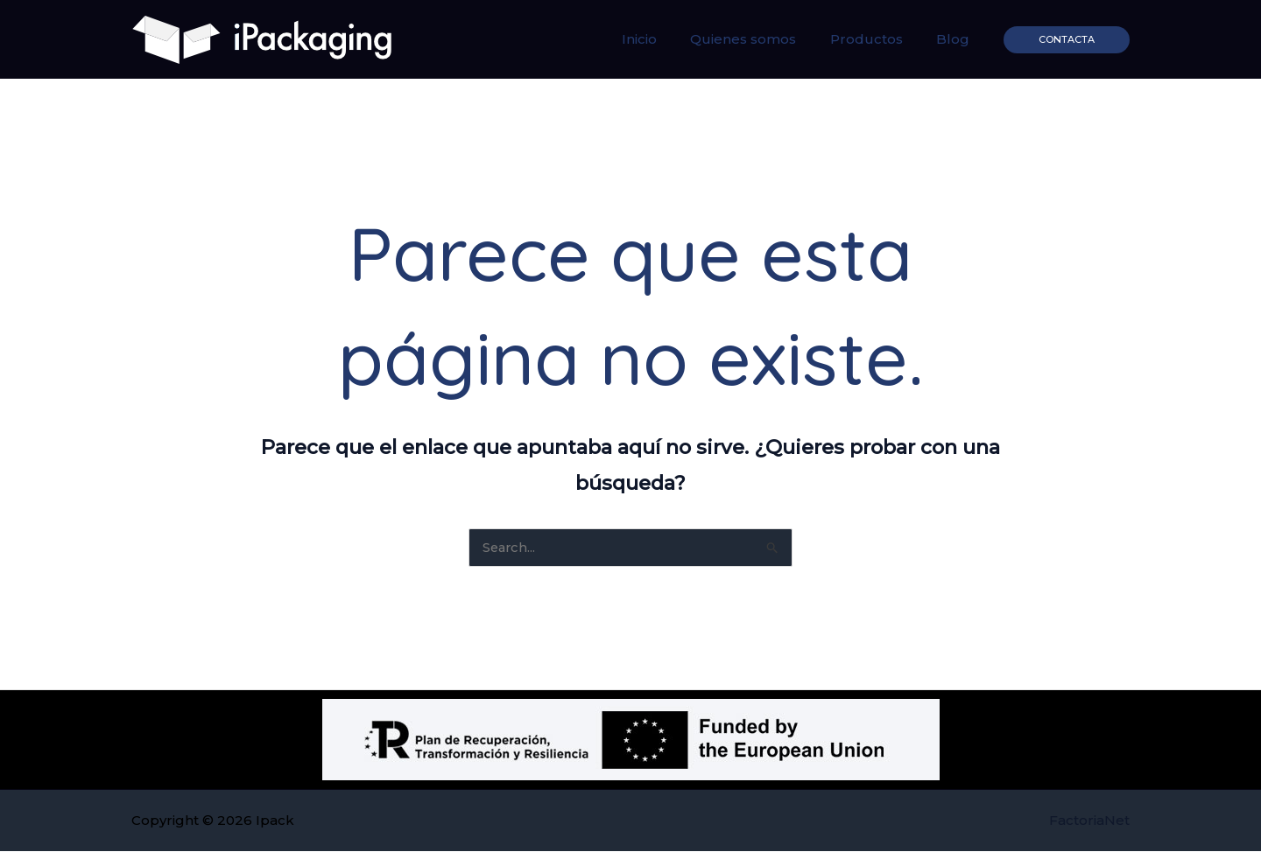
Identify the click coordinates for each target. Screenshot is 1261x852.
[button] (1067, 39)
